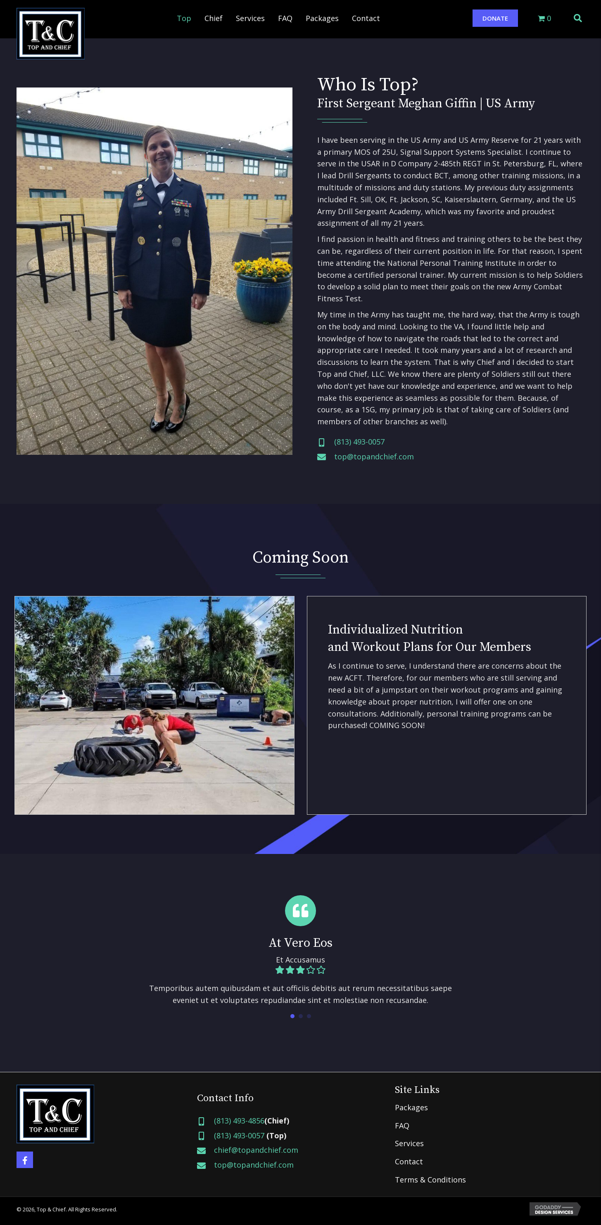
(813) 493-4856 (239, 1121)
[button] (495, 18)
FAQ (402, 1125)
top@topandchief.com (374, 456)
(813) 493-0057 (359, 442)
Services (409, 1143)
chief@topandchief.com (256, 1150)
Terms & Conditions (430, 1180)
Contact (409, 1161)
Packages (411, 1107)
